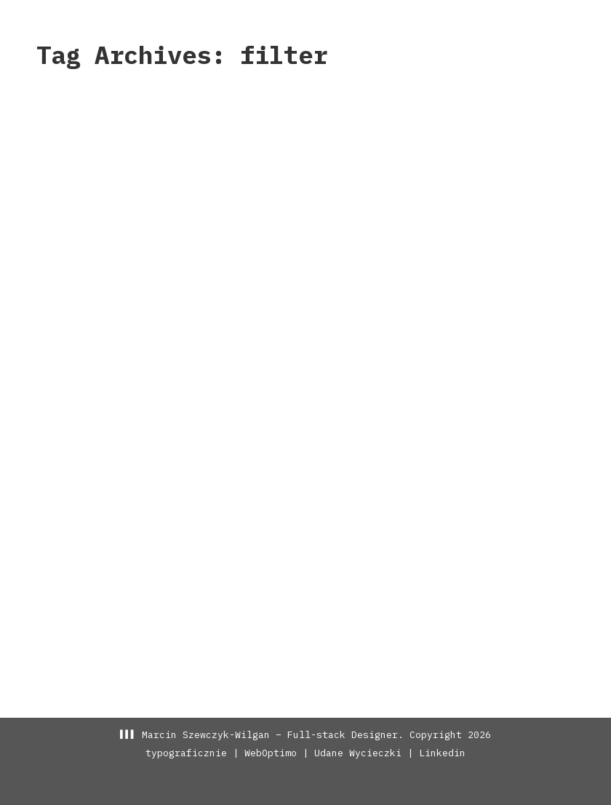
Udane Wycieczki (358, 753)
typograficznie (186, 753)
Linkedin (442, 753)
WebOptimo (270, 753)
